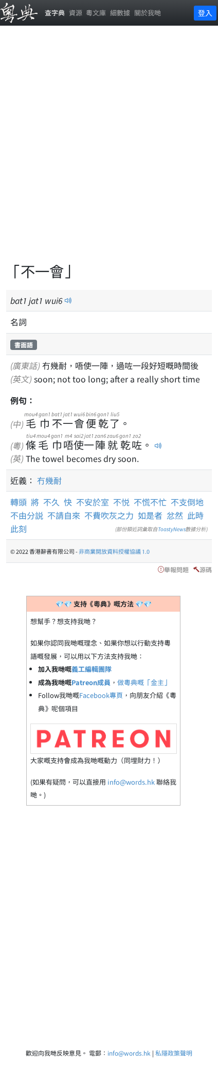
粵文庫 (96, 12)
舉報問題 (176, 569)
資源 (75, 12)
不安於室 (92, 502)
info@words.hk (131, 782)
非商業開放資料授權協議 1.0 (114, 551)
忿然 (175, 515)
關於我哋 (147, 12)
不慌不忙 (150, 502)
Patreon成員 (91, 682)
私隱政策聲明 (173, 1052)
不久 (53, 502)
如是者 (150, 515)
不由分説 (26, 515)
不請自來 (63, 515)
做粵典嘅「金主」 (144, 682)
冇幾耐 (49, 480)
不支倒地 (187, 502)
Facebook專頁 (101, 695)
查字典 (55, 12)
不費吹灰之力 (109, 515)
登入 (205, 13)
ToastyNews (172, 529)
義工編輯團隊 (91, 669)
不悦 (121, 502)
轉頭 (20, 502)
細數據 (120, 12)
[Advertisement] (109, 150)
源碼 (205, 569)
